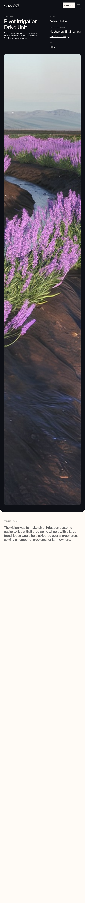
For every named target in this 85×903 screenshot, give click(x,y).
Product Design (59, 36)
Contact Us (68, 5)
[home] (11, 5)
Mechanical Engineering (65, 31)
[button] (78, 5)
